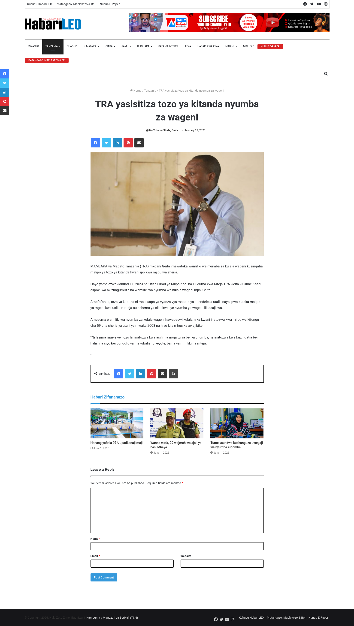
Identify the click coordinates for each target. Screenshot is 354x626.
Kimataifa (90, 46)
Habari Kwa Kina (208, 46)
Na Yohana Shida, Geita (163, 130)
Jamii (124, 46)
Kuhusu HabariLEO (39, 4)
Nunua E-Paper (110, 4)
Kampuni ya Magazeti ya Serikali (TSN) (112, 617)
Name (96, 538)
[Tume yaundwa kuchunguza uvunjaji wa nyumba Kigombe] (236, 423)
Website (186, 556)
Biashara (143, 46)
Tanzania (51, 46)
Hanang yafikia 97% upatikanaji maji (117, 443)
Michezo (248, 46)
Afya (188, 46)
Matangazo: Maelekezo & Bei (76, 4)
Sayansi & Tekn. (168, 46)
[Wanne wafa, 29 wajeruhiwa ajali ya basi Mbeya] (176, 423)
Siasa (109, 46)
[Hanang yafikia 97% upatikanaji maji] (117, 423)
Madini (229, 46)
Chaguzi (72, 46)
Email (95, 556)
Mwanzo (33, 46)
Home (136, 90)
